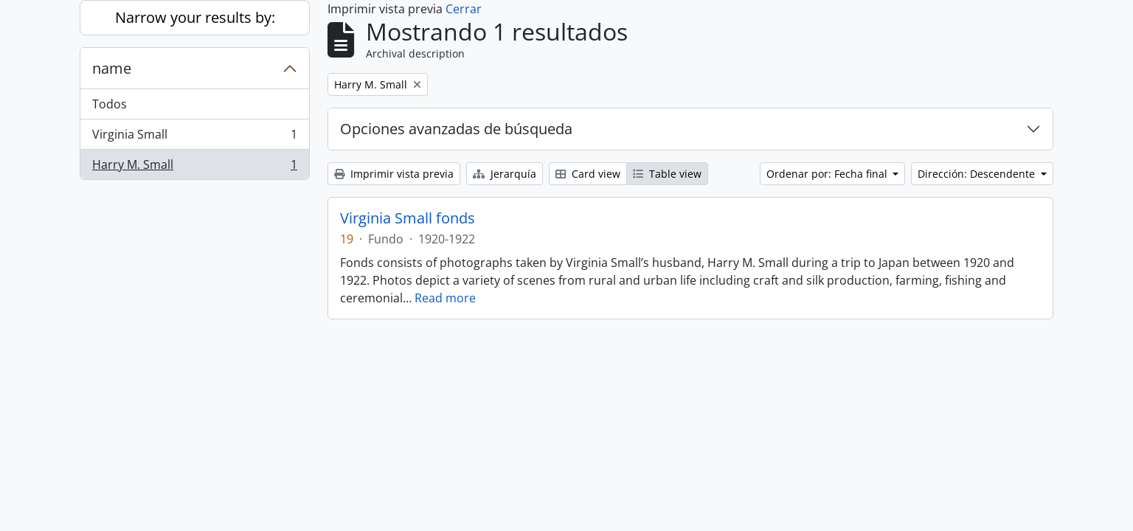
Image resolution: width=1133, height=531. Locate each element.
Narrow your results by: (195, 17)
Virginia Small (194, 137)
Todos (109, 104)
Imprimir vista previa (394, 174)
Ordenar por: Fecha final (828, 174)
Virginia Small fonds (407, 218)
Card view (587, 174)
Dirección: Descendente (978, 174)
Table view (667, 174)
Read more (445, 298)
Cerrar (464, 9)
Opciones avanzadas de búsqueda (456, 129)
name (111, 68)
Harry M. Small (194, 167)
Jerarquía (504, 174)
